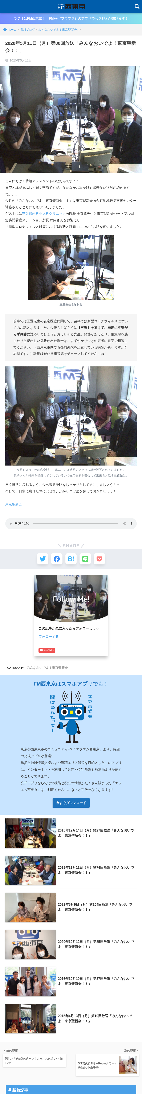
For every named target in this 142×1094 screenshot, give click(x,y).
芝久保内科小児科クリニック (44, 213)
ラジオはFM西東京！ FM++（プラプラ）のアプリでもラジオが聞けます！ (71, 18)
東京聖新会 (13, 504)
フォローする (48, 638)
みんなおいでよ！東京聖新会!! (48, 663)
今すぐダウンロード (71, 798)
